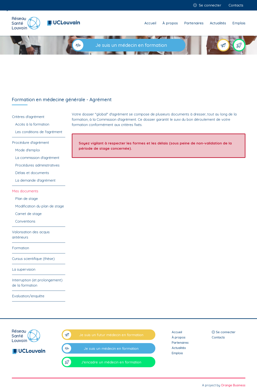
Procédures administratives (37, 165)
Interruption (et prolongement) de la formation (37, 282)
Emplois (238, 23)
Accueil (150, 23)
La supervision (23, 269)
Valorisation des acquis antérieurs (31, 234)
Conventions (25, 221)
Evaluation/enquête (28, 296)
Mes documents (25, 191)
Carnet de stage (28, 213)
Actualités (218, 23)
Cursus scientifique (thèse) (33, 258)
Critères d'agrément (28, 116)
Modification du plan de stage (39, 206)
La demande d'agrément (35, 180)
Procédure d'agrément (30, 142)
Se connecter (210, 5)
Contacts (236, 5)
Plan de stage (26, 198)
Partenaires (194, 23)
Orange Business (233, 385)
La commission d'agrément (37, 157)
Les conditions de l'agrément (38, 132)
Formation (20, 248)
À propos (170, 23)
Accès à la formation (32, 124)
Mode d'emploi (27, 150)
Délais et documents (32, 172)
